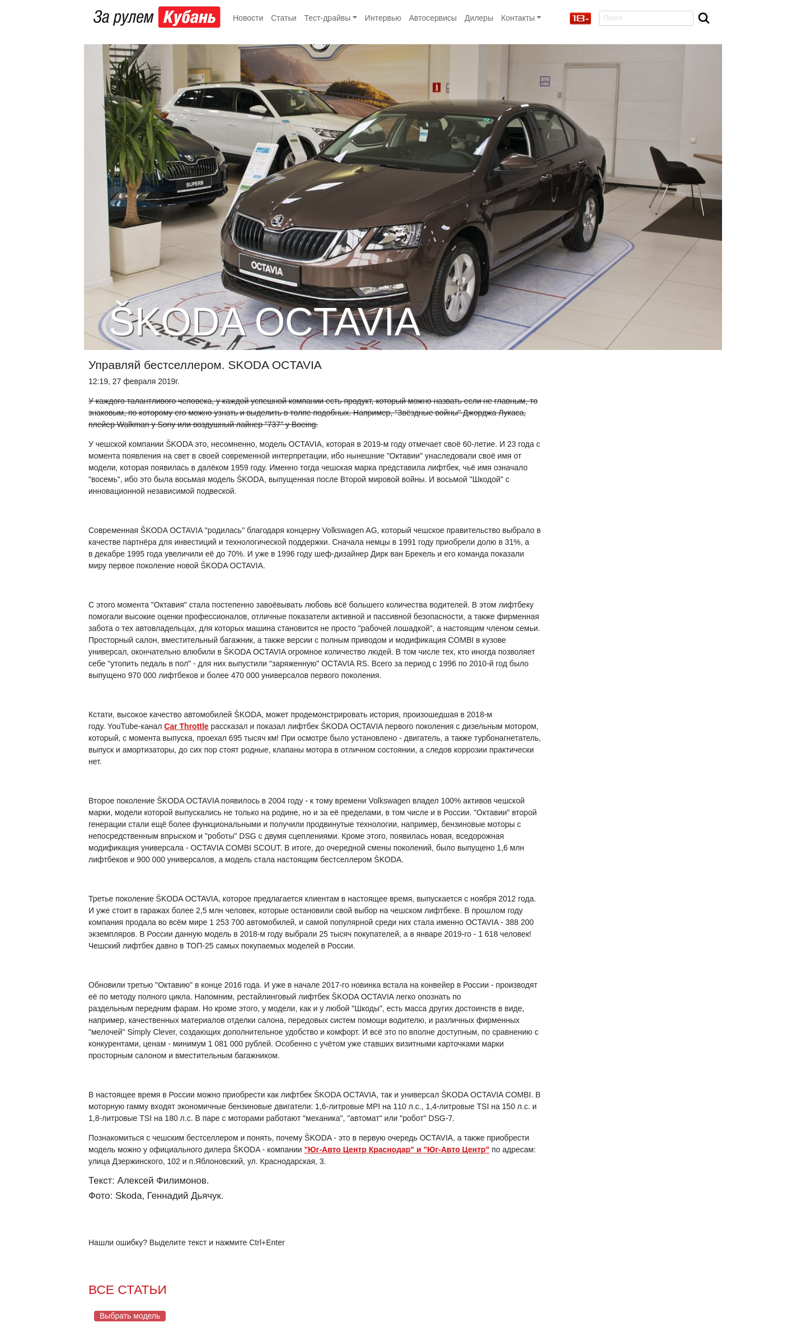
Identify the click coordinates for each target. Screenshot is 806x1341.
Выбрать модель (130, 1315)
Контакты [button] (518, 17)
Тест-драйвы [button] (327, 17)
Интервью (383, 17)
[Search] (646, 18)
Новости (248, 17)
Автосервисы (433, 17)
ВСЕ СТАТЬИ (127, 1289)
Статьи (283, 17)
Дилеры (479, 17)
